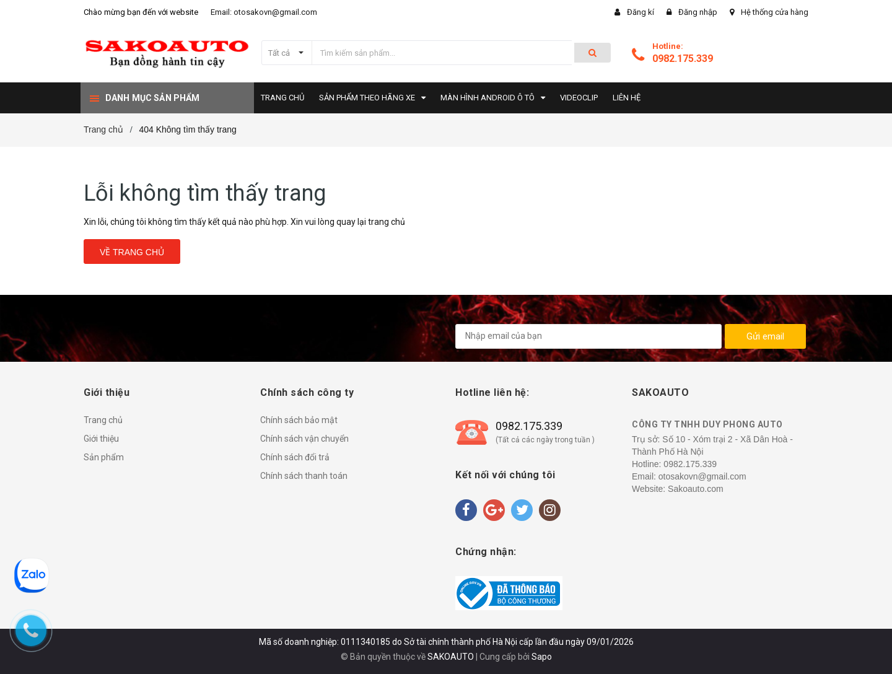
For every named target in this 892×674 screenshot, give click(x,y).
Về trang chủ (132, 252)
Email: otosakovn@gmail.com (264, 12)
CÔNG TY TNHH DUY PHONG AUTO (707, 424)
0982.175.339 (682, 58)
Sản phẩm (104, 457)
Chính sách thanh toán (304, 476)
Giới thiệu (101, 439)
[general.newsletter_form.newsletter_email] (588, 336)
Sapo (541, 657)
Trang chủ (103, 420)
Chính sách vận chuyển (304, 439)
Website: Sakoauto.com (678, 489)
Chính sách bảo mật (299, 420)
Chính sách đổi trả (295, 457)
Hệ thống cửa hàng (774, 12)
